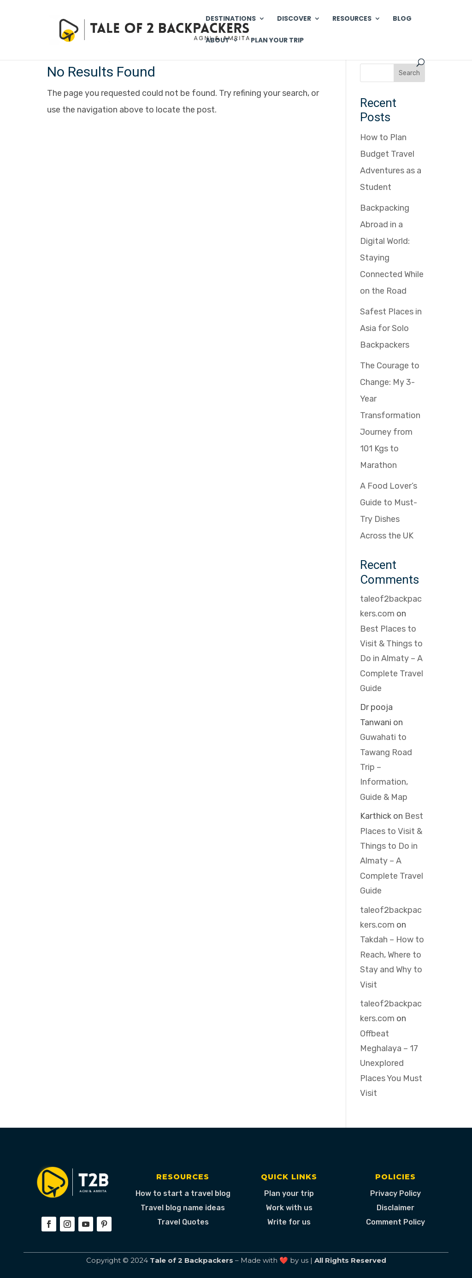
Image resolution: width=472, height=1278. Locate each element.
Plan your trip (289, 1193)
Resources (352, 19)
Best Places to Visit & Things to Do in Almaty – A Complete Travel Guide (391, 659)
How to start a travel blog (183, 1193)
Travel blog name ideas (183, 1207)
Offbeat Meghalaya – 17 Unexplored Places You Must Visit (391, 1064)
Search (409, 73)
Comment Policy (395, 1222)
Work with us (289, 1207)
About (218, 41)
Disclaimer (395, 1207)
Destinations (231, 19)
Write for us (289, 1222)
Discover (294, 19)
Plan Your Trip (277, 41)
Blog (402, 19)
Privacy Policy (395, 1193)
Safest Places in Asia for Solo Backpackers (391, 328)
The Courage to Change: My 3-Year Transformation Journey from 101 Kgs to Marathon (390, 415)
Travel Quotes (183, 1222)
